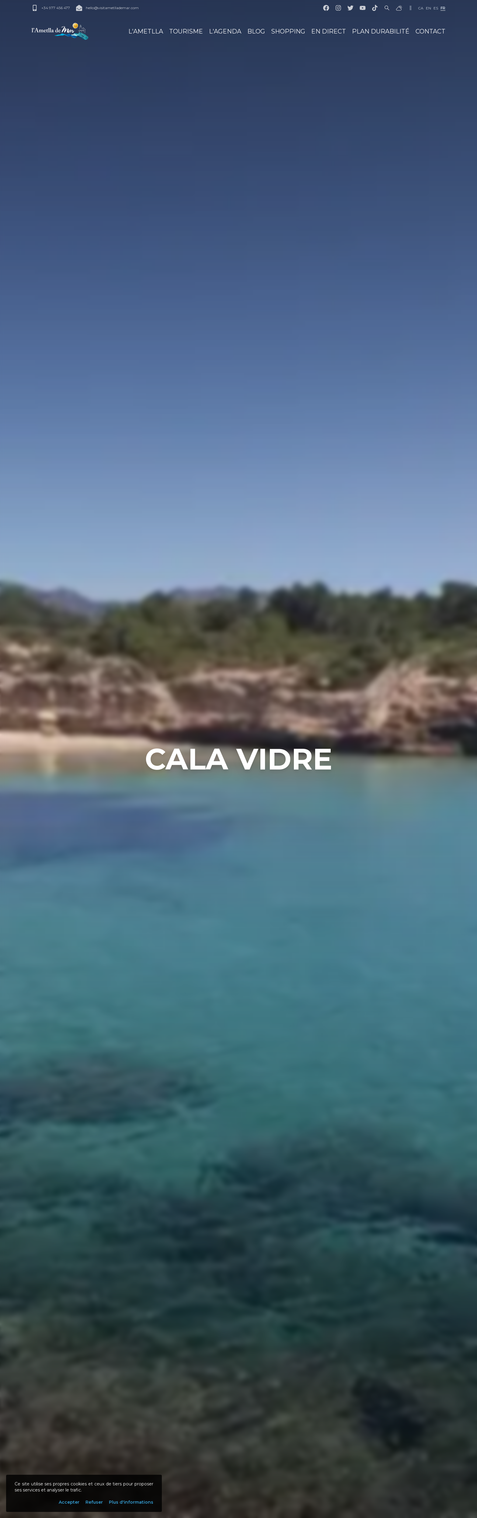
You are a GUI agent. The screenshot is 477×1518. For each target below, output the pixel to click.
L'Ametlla (145, 31)
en (428, 8)
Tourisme (186, 31)
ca (420, 8)
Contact (430, 31)
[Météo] (399, 8)
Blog (256, 31)
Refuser (94, 1502)
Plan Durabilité (380, 31)
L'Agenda (225, 31)
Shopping (288, 31)
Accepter (69, 1502)
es (435, 8)
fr (442, 8)
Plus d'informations (131, 1502)
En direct (328, 31)
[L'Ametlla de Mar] (60, 31)
